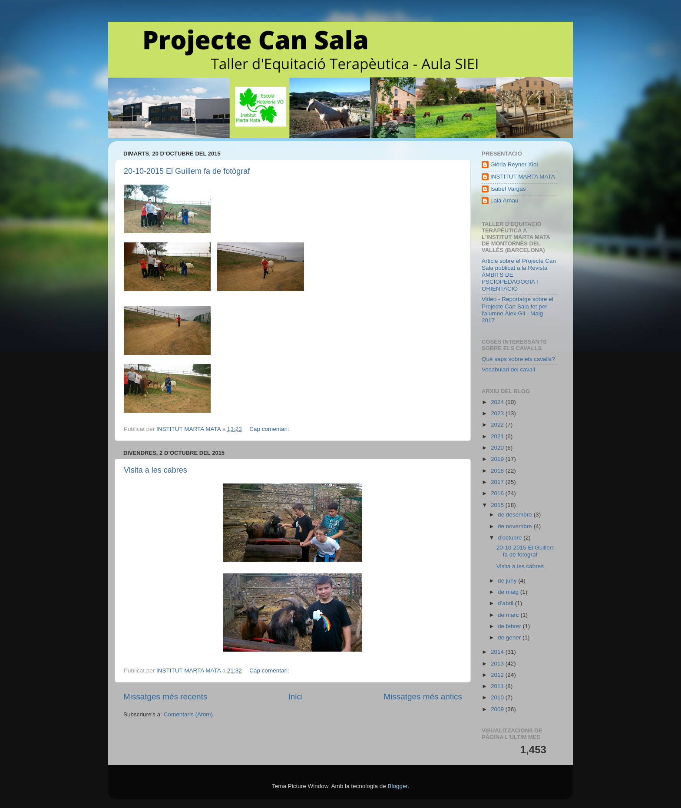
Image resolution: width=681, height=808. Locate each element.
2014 (498, 652)
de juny (508, 580)
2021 (498, 436)
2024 (498, 402)
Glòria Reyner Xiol (514, 164)
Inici (295, 696)
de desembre (516, 514)
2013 (498, 663)
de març (509, 615)
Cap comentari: (270, 429)
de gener (510, 637)
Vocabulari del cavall (508, 369)
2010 (498, 697)
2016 (498, 493)
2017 (498, 482)
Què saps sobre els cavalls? (518, 359)
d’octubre (510, 537)
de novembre (516, 526)
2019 (498, 459)
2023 (498, 413)
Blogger (397, 786)
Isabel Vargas (508, 188)
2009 (498, 709)
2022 (498, 424)
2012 (498, 675)
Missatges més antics (422, 696)
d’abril (506, 603)
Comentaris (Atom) (188, 714)
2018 (498, 470)
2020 (498, 447)
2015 (498, 505)
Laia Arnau (504, 200)
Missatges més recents (165, 696)
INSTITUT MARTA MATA (522, 176)
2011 (498, 686)
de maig (509, 592)
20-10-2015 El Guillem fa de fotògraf (187, 171)
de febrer (510, 626)
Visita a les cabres (155, 470)
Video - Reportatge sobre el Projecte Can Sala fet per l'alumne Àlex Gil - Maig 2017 (517, 310)
